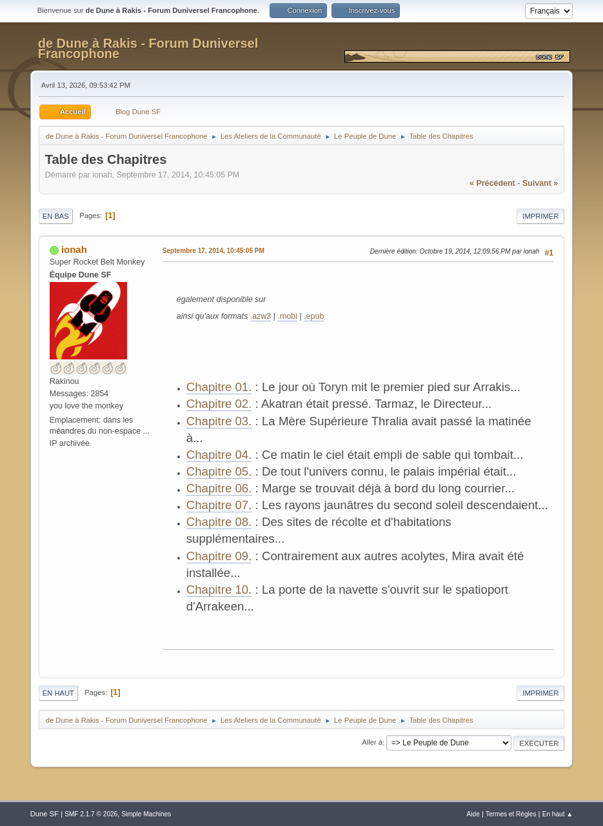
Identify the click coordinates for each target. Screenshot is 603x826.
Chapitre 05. (219, 471)
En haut (58, 693)
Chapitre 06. (219, 488)
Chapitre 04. (219, 454)
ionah (74, 249)
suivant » (540, 183)
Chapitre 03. (219, 421)
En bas (56, 216)
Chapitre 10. (219, 589)
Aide (473, 814)
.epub (314, 316)
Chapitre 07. (219, 505)
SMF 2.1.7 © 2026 (90, 814)
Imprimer (540, 216)
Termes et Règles (511, 814)
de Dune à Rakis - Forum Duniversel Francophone (148, 48)
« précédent (492, 183)
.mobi (287, 316)
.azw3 (261, 316)
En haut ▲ (557, 814)
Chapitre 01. (219, 387)
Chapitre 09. (219, 556)
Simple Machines (146, 814)
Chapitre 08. (219, 522)
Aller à (372, 743)
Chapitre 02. (219, 403)
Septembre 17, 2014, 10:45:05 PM (213, 250)
